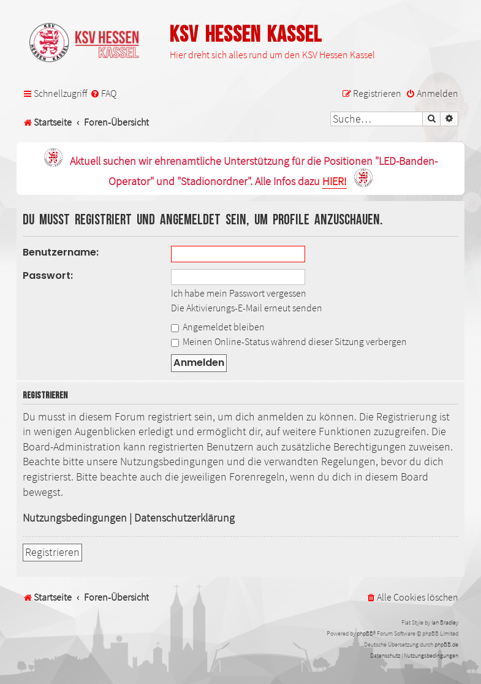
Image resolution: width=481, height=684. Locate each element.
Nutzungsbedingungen (75, 518)
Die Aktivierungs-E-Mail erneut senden (246, 308)
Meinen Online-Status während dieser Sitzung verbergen (289, 341)
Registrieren (52, 552)
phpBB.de (446, 644)
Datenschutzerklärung (184, 518)
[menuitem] (103, 93)
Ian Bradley (444, 622)
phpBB (365, 633)
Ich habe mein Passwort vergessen (238, 293)
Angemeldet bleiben (218, 327)
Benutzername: (61, 252)
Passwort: (48, 275)
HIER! (334, 181)
